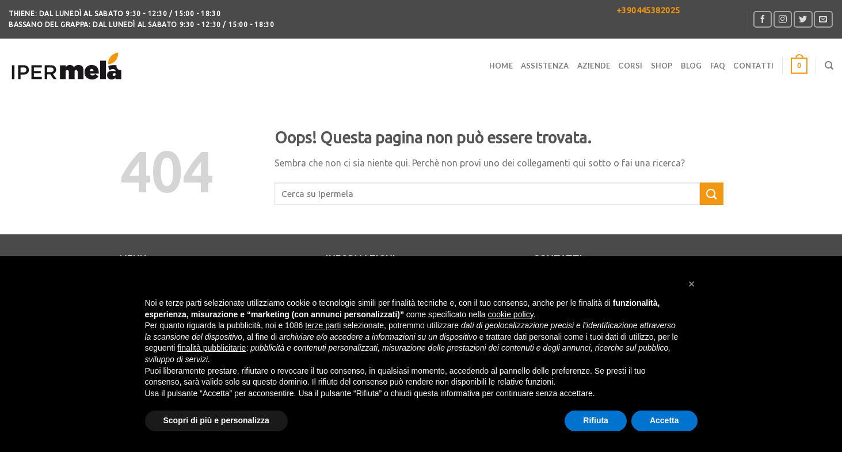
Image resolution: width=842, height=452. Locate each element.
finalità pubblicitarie (211, 347)
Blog (691, 65)
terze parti (323, 325)
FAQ (718, 65)
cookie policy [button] (510, 314)
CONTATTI (753, 65)
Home (501, 65)
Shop (662, 65)
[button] (692, 284)
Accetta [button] (664, 420)
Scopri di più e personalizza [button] (216, 420)
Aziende (594, 65)
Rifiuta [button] (595, 420)
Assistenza (545, 65)
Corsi (630, 65)
